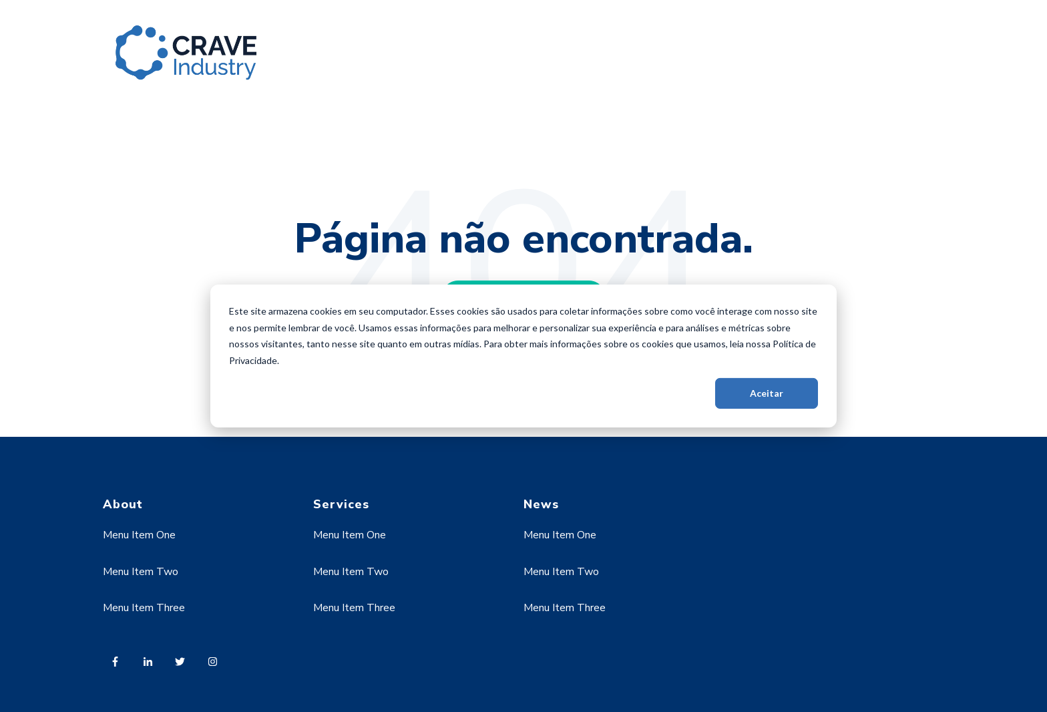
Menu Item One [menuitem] (139, 535)
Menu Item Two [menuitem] (140, 571)
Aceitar (766, 393)
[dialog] (523, 356)
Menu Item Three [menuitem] (144, 607)
